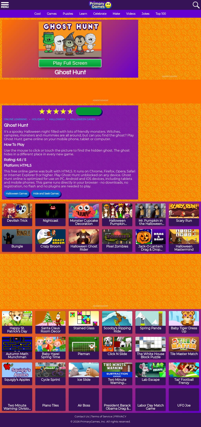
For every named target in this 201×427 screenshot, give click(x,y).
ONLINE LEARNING (15, 119)
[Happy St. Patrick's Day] (17, 322)
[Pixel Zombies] (117, 240)
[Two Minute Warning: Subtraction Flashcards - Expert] (117, 374)
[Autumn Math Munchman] (17, 348)
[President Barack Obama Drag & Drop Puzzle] (117, 399)
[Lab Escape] (150, 374)
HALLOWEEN (57, 119)
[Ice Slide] (84, 374)
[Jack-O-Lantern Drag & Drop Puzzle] (150, 240)
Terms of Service (101, 416)
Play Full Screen (70, 63)
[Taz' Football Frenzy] (184, 374)
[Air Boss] (84, 399)
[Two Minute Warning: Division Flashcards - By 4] (17, 399)
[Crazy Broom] (50, 240)
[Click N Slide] (117, 348)
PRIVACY (120, 416)
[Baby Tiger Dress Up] (184, 322)
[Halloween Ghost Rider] (84, 240)
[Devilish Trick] (17, 214)
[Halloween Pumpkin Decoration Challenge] (117, 214)
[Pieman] (84, 348)
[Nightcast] (50, 214)
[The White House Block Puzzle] (150, 348)
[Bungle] (17, 240)
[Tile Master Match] (184, 348)
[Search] (196, 5)
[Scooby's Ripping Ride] (117, 322)
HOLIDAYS (38, 119)
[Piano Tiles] (50, 399)
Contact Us (82, 416)
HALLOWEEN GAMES (82, 119)
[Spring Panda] (150, 322)
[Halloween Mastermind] (184, 240)
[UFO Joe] (184, 399)
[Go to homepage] (100, 5)
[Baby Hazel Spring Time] (50, 348)
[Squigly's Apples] (17, 374)
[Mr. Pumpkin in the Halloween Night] (150, 214)
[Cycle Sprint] (50, 374)
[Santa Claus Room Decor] (50, 322)
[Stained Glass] (84, 322)
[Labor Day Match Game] (150, 399)
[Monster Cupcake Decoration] (84, 214)
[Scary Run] (184, 214)
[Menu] (5, 5)
